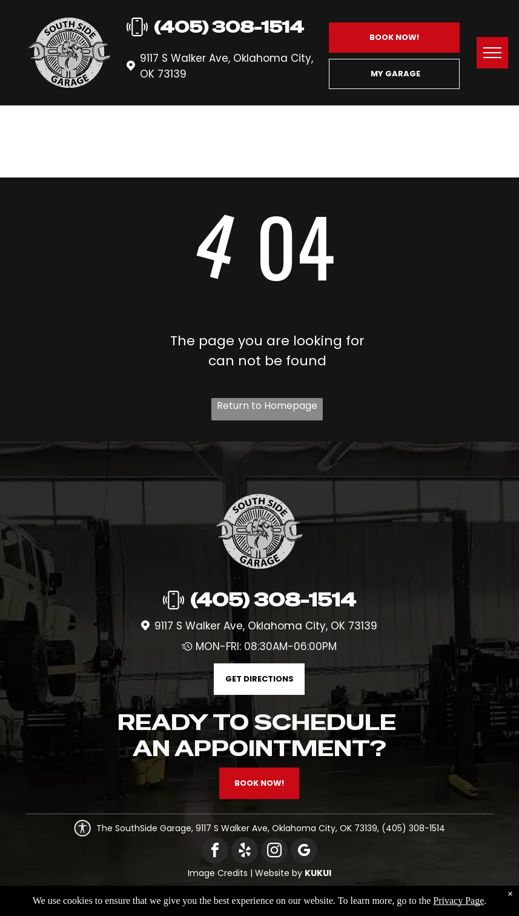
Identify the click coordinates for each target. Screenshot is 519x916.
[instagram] (274, 852)
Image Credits (218, 873)
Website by (278, 873)
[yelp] (244, 852)
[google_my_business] (304, 852)
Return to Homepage (267, 406)
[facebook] (215, 852)
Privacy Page (458, 900)
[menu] (492, 52)
